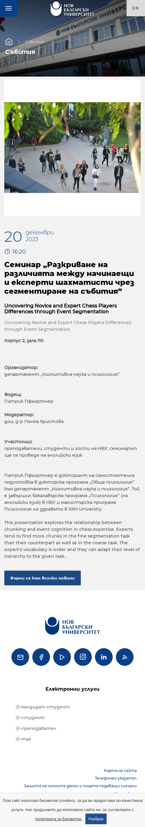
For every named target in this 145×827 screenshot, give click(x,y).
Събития (34, 41)
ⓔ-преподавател (36, 728)
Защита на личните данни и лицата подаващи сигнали (80, 786)
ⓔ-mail (23, 739)
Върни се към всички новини (42, 578)
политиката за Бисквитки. (58, 819)
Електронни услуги (72, 689)
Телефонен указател (116, 778)
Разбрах (96, 819)
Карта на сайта (120, 770)
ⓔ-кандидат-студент (43, 707)
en (135, 8)
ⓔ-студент (30, 717)
